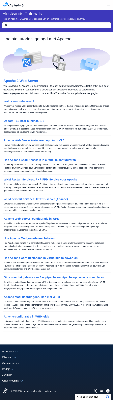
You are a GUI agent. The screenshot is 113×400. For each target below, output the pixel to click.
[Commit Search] (6, 25)
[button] (93, 396)
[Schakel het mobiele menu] (108, 4)
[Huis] (14, 5)
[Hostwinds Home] (5, 391)
